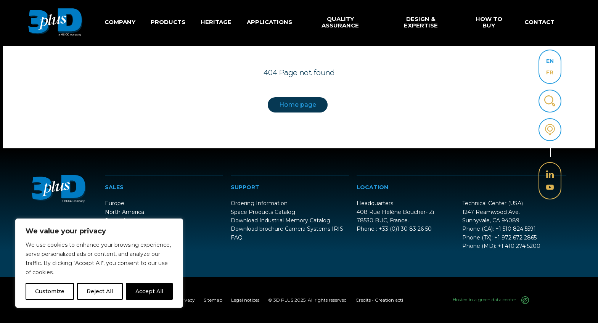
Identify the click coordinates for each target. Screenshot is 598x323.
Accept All (149, 291)
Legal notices (245, 300)
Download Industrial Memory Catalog (280, 220)
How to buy (489, 22)
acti (399, 300)
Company (119, 22)
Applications (269, 22)
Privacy (186, 300)
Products (168, 22)
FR (549, 72)
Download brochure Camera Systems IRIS (287, 228)
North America (124, 212)
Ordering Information (259, 203)
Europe (114, 203)
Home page (297, 104)
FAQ (237, 237)
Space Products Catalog (263, 212)
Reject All (100, 291)
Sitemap (213, 300)
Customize (49, 291)
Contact (539, 22)
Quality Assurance (340, 22)
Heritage (216, 22)
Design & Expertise (421, 22)
